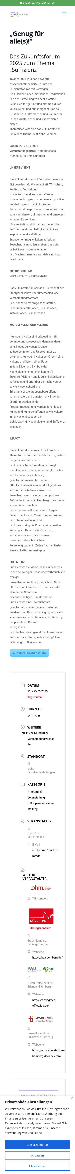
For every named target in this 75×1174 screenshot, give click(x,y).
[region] (37, 1135)
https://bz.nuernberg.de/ (47, 957)
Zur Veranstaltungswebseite (29, 652)
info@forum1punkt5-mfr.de (45, 853)
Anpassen (37, 1155)
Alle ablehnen (37, 1166)
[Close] (72, 1098)
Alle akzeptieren (37, 1145)
